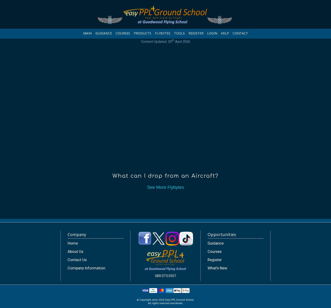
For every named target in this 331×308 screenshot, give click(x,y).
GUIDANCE (103, 33)
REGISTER (195, 33)
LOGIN (212, 33)
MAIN (87, 33)
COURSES (123, 33)
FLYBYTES (162, 33)
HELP (225, 33)
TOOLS (179, 33)
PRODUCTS (142, 33)
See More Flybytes (165, 187)
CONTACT (240, 33)
